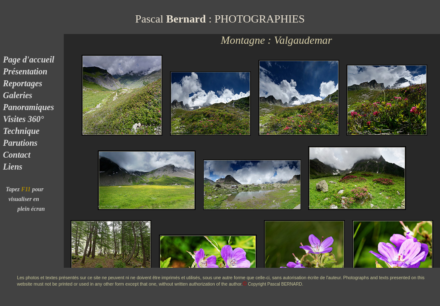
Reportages (21, 83)
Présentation (24, 71)
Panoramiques (27, 107)
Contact (15, 154)
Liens (12, 166)
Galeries (17, 95)
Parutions (19, 142)
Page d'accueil (27, 59)
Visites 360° (22, 119)
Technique (21, 131)
